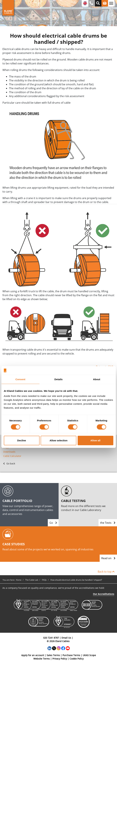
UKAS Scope (89, 655)
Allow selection (58, 440)
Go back (9, 463)
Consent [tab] (20, 379)
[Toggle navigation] (111, 3)
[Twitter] (54, 647)
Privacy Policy (59, 658)
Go (53, 523)
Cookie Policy (77, 658)
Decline (21, 440)
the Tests (107, 523)
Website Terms (41, 658)
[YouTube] (68, 647)
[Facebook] (63, 647)
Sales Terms (53, 655)
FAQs (6, 447)
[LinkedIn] (49, 647)
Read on (108, 558)
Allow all (95, 440)
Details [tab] (58, 379)
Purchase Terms (71, 655)
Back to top (106, 571)
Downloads (9, 451)
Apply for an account (32, 655)
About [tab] (96, 379)
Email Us (66, 637)
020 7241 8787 (51, 637)
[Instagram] (59, 647)
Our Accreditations (103, 593)
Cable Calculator (12, 456)
